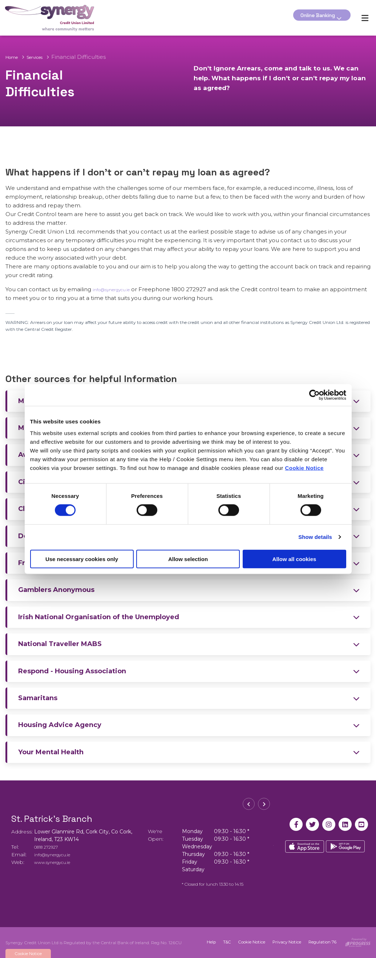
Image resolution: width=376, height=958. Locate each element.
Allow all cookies (294, 559)
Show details (315, 537)
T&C (218, 942)
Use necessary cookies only (81, 559)
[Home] (45, 17)
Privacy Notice (281, 942)
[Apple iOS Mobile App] (304, 847)
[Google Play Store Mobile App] (346, 847)
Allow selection (188, 559)
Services (43, 51)
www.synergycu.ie (57, 861)
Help (202, 942)
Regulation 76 (318, 942)
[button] (249, 806)
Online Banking (314, 17)
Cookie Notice (304, 467)
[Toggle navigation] (364, 17)
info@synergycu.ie (118, 288)
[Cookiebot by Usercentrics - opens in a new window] (314, 395)
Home (14, 51)
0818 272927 (50, 846)
